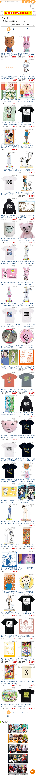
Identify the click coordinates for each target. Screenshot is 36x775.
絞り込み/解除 (16, 24)
